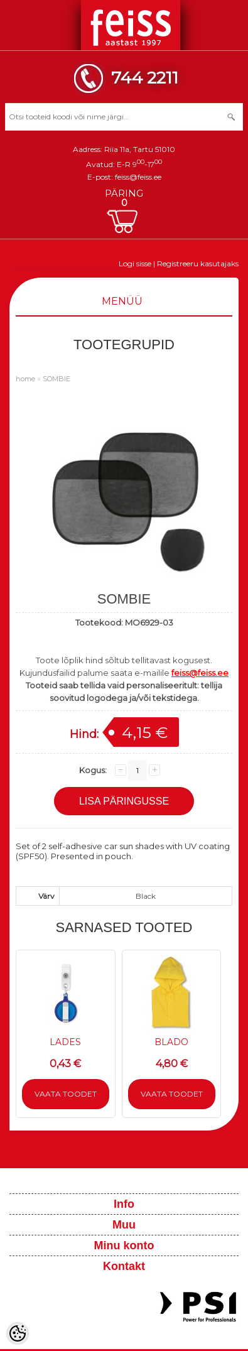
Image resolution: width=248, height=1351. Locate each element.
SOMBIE (56, 378)
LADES (65, 1042)
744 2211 (144, 77)
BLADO (171, 1042)
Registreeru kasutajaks (198, 263)
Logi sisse (135, 263)
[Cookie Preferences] (17, 1333)
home (25, 378)
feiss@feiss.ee (138, 177)
